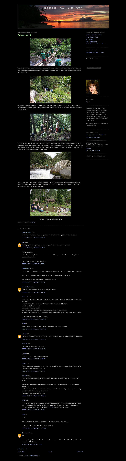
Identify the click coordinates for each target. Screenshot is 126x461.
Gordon (24, 363)
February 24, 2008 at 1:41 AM (33, 410)
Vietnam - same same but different (96, 135)
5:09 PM (33, 222)
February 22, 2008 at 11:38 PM (34, 339)
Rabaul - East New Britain (93, 35)
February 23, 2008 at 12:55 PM (34, 359)
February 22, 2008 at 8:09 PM (33, 247)
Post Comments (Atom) (32, 455)
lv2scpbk (24, 343)
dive (23, 242)
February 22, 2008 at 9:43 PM (33, 292)
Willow (24, 353)
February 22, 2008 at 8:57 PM (33, 282)
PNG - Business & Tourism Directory (96, 44)
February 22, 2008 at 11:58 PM (34, 349)
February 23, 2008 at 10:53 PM (34, 395)
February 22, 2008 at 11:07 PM (34, 329)
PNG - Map (89, 39)
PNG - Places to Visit (92, 37)
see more (97, 150)
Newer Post (21, 452)
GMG (23, 400)
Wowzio (88, 148)
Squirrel (24, 375)
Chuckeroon (25, 433)
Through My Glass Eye (93, 137)
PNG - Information (91, 41)
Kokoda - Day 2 (24, 35)
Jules (23, 414)
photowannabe (26, 232)
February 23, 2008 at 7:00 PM (33, 371)
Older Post (80, 452)
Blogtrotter (52, 407)
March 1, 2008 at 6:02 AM (32, 444)
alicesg (24, 333)
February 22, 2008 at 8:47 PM (33, 264)
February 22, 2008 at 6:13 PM (33, 237)
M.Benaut (25, 297)
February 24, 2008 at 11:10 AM (34, 428)
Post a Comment (22, 449)
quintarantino (26, 268)
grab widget (89, 150)
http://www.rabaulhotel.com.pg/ (95, 52)
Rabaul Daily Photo (63, 8)
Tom (23, 323)
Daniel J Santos (26, 287)
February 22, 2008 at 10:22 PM (34, 319)
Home (50, 452)
